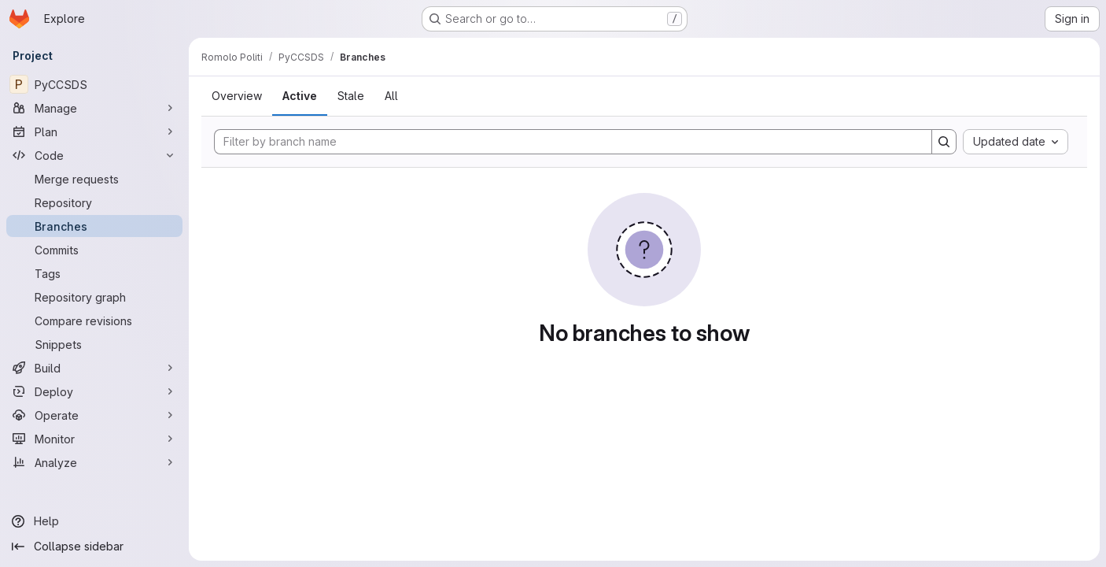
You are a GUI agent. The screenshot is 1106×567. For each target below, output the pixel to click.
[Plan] (94, 131)
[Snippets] (94, 344)
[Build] (94, 368)
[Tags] (94, 273)
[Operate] (94, 415)
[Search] (944, 141)
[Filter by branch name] (573, 141)
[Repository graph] (94, 297)
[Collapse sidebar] (94, 547)
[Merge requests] (94, 179)
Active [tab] (299, 95)
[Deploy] (94, 391)
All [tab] (391, 95)
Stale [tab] (350, 95)
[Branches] (94, 226)
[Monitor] (94, 439)
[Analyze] (94, 462)
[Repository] (94, 202)
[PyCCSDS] (94, 84)
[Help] (94, 521)
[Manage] (94, 108)
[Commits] (94, 250)
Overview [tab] (237, 95)
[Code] (94, 155)
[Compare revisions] (94, 320)
